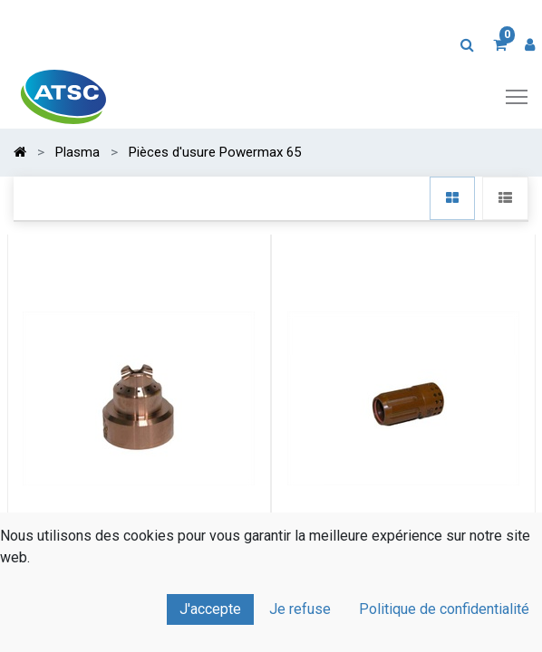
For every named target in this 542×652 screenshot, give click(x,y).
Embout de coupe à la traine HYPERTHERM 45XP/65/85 (138, 586)
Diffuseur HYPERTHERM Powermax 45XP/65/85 (403, 586)
